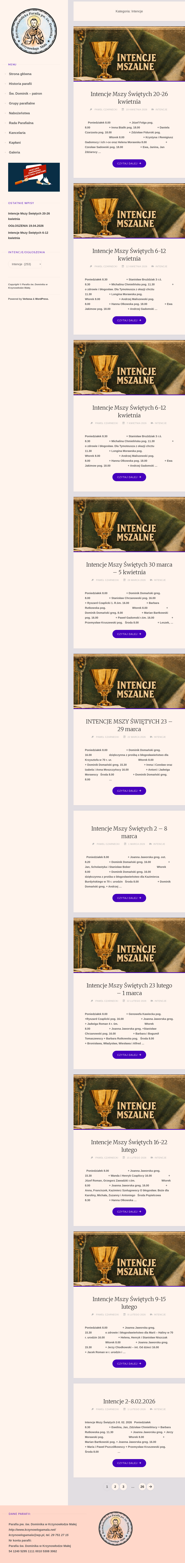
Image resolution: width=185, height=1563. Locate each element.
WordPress (41, 299)
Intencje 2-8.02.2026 (129, 1401)
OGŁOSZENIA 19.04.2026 (26, 225)
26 (142, 1487)
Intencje (161, 109)
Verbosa (27, 299)
